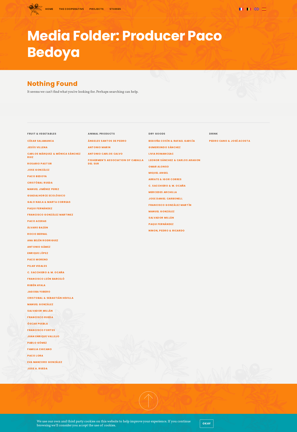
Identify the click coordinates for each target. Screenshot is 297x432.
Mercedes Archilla (162, 192)
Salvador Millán (40, 310)
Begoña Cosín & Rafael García (171, 140)
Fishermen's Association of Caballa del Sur (116, 162)
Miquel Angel (158, 172)
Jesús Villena (37, 147)
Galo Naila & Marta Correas (49, 202)
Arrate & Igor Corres (165, 179)
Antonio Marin (99, 147)
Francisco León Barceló (46, 278)
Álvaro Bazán (37, 227)
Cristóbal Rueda (40, 182)
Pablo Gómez (37, 342)
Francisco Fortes (41, 330)
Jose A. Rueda (37, 368)
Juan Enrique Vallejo (43, 336)
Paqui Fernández (39, 208)
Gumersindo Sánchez (164, 147)
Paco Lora (35, 355)
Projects (96, 9)
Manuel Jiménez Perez (43, 189)
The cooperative (71, 9)
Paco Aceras (37, 221)
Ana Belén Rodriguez (42, 240)
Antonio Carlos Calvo (105, 153)
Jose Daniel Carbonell (165, 198)
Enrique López (37, 253)
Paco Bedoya (37, 176)
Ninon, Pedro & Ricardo (166, 230)
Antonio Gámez (38, 246)
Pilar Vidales (37, 266)
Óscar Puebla (37, 323)
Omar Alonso (158, 166)
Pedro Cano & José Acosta (229, 140)
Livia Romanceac (161, 153)
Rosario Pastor (39, 163)
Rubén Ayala (36, 285)
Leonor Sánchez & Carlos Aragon (174, 160)
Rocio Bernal (37, 234)
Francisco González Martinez (50, 214)
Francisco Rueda (40, 317)
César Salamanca (40, 140)
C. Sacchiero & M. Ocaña (45, 272)
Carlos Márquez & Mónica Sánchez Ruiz (54, 155)
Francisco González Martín (169, 205)
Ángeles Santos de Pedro (107, 140)
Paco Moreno (37, 259)
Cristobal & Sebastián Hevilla (50, 298)
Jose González (38, 169)
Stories (115, 9)
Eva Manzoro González (44, 362)
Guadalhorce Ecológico (46, 195)
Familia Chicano (39, 349)
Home (49, 9)
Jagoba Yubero (38, 291)
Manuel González (40, 304)
